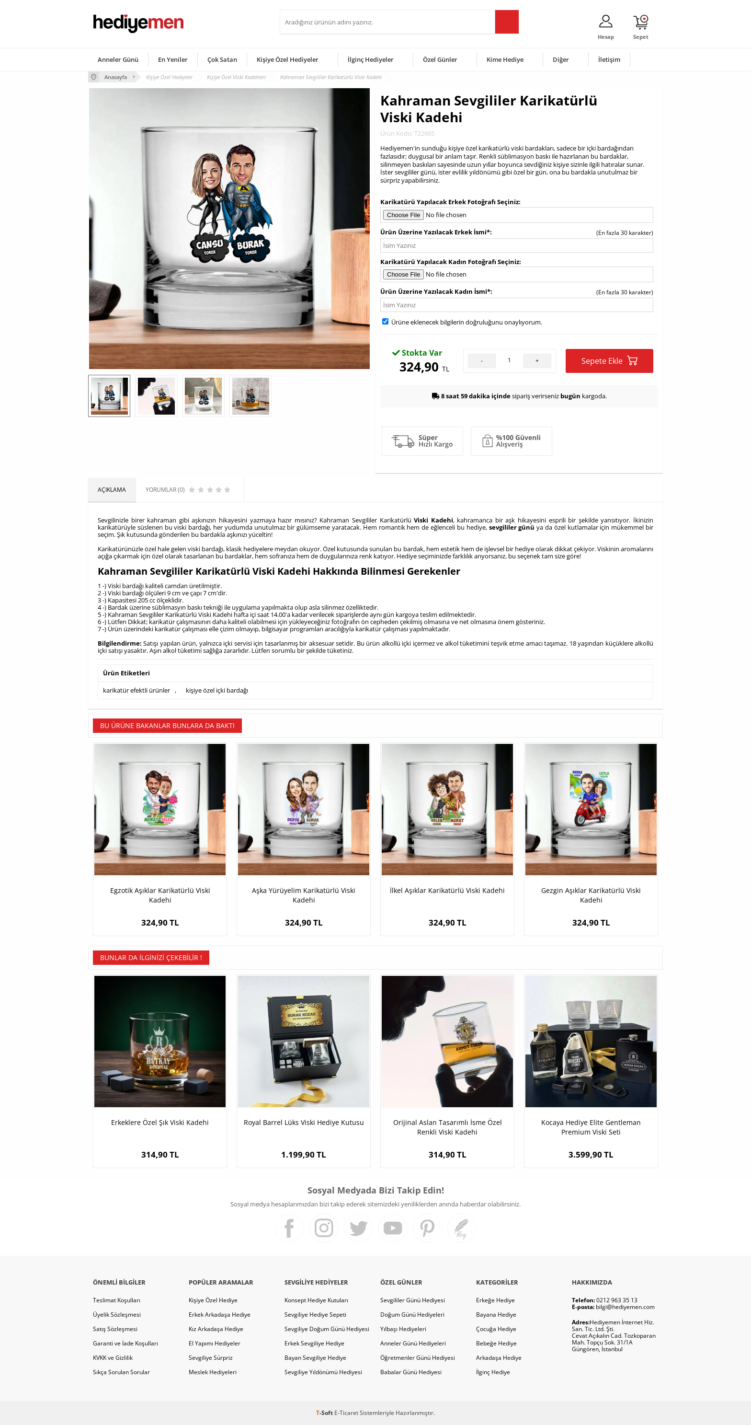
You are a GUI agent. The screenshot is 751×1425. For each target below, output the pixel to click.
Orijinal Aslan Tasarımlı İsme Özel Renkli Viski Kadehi (447, 1127)
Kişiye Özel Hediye (213, 1300)
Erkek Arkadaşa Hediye (219, 1314)
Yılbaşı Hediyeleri (403, 1329)
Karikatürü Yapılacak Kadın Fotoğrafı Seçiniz (449, 261)
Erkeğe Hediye (495, 1300)
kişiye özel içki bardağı (217, 690)
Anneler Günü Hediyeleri (413, 1343)
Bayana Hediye (496, 1314)
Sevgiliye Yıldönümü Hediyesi (323, 1372)
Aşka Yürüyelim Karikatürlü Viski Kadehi (303, 895)
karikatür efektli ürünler (136, 690)
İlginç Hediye (493, 1372)
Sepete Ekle (609, 360)
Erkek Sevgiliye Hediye (314, 1343)
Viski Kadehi (433, 520)
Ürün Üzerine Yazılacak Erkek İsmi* (435, 232)
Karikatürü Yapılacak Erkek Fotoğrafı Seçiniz (449, 201)
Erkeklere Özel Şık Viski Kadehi (160, 1122)
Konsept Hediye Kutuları (316, 1300)
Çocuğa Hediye (496, 1329)
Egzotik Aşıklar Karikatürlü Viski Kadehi (160, 895)
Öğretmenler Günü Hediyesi (417, 1358)
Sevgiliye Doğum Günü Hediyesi (326, 1329)
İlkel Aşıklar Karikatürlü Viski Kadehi (447, 890)
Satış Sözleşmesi (115, 1329)
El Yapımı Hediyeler (214, 1343)
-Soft (325, 1413)
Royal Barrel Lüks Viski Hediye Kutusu (304, 1122)
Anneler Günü (118, 59)
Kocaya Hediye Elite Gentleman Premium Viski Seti (591, 1127)
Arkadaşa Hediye (499, 1358)
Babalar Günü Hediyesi (411, 1372)
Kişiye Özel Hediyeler (288, 59)
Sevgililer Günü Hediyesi (412, 1300)
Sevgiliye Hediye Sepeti (315, 1314)
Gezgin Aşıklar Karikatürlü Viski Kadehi (591, 895)
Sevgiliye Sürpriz (211, 1358)
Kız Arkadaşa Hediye (216, 1329)
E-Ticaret (346, 1413)
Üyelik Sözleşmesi (117, 1314)
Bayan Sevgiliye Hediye (315, 1358)
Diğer (561, 59)
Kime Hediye (505, 59)
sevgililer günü (512, 527)
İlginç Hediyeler (371, 59)
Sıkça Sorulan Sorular (121, 1372)
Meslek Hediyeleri (213, 1372)
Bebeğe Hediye (496, 1343)
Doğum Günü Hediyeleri (412, 1314)
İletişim (609, 59)
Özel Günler (440, 59)
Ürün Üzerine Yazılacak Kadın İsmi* (435, 291)
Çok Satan (222, 59)
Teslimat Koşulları (116, 1300)
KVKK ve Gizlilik (113, 1358)
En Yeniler (173, 59)
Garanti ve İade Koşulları (125, 1343)
